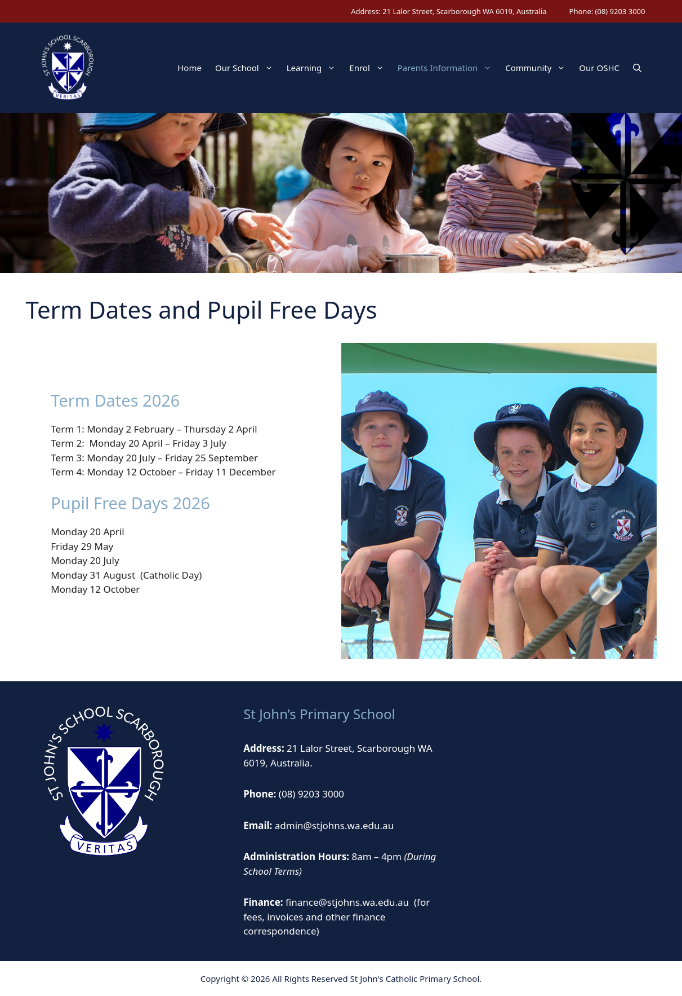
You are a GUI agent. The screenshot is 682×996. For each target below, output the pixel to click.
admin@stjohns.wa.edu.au (334, 825)
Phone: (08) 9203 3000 (607, 11)
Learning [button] (315, 68)
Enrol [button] (369, 68)
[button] (637, 68)
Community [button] (538, 68)
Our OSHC (599, 67)
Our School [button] (247, 68)
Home (189, 67)
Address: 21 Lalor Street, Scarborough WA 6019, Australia (448, 11)
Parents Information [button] (448, 68)
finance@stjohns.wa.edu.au (347, 902)
